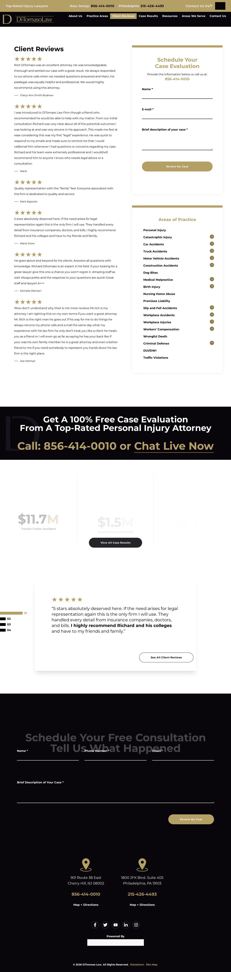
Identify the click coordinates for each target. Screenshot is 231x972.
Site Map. (152, 964)
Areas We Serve (193, 16)
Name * (147, 89)
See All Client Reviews (166, 657)
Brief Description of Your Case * (40, 782)
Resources (170, 16)
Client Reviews (123, 16)
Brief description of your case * (165, 129)
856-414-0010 (102, 6)
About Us (75, 16)
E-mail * (148, 109)
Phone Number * (96, 751)
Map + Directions (85, 904)
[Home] (28, 19)
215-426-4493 (152, 6)
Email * (157, 751)
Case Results (148, 16)
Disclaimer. (137, 964)
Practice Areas (97, 16)
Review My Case (177, 166)
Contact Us (218, 16)
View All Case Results (116, 542)
